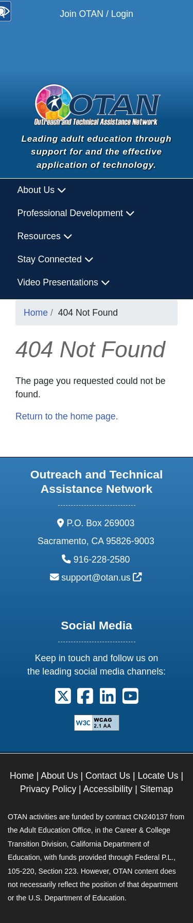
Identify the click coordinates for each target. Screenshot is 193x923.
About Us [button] (41, 190)
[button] (63, 700)
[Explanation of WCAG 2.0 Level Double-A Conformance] (96, 722)
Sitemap (156, 789)
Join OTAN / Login (96, 14)
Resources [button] (45, 236)
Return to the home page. (66, 416)
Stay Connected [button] (55, 259)
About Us (59, 776)
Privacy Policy (48, 789)
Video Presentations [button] (63, 282)
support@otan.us (101, 577)
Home (36, 312)
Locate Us (157, 776)
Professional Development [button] (76, 213)
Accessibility (108, 789)
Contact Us (107, 776)
